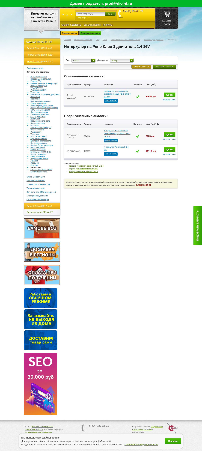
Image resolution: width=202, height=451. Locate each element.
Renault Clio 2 (34, 55)
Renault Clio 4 (34, 206)
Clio (97, 40)
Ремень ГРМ (36, 81)
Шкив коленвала (37, 156)
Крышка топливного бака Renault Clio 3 (86, 166)
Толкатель (34, 134)
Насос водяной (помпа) (40, 79)
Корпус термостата (38, 172)
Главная (67, 40)
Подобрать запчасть (90, 33)
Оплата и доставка (71, 25)
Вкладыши (35, 119)
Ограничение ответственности (38, 432)
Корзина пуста (166, 17)
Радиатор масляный (39, 158)
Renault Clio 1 (34, 48)
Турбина (34, 161)
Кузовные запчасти (36, 177)
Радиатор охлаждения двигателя (44, 94)
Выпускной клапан (38, 77)
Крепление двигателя (39, 114)
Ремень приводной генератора (43, 83)
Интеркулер (35, 167)
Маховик (34, 165)
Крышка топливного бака (41, 169)
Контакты (107, 25)
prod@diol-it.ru (118, 3)
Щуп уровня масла (38, 139)
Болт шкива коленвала (40, 101)
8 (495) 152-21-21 (133, 11)
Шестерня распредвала (40, 141)
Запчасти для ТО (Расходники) (41, 192)
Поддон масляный (38, 136)
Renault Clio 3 (34, 61)
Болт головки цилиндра (40, 127)
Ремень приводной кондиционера (38, 86)
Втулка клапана (37, 130)
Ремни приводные (38, 103)
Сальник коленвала (39, 112)
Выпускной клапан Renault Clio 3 (83, 172)
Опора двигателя (37, 116)
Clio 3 (105, 40)
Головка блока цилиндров (41, 145)
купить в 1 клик (169, 99)
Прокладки (35, 99)
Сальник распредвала (40, 110)
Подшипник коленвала (40, 121)
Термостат (35, 92)
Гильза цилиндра (38, 154)
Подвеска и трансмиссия (38, 184)
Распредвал (35, 132)
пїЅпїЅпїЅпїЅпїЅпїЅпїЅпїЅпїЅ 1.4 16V (125, 40)
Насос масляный (37, 147)
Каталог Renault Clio (39, 42)
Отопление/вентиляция (38, 199)
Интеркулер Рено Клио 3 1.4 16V (116, 148)
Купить (169, 95)
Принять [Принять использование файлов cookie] (173, 441)
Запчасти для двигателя (38, 72)
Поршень (34, 125)
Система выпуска (35, 68)
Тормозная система (36, 188)
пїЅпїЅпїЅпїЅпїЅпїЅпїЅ (83, 40)
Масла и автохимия (36, 180)
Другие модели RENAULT (40, 212)
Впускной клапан (37, 123)
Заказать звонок (69, 33)
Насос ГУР (35, 97)
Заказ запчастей (92, 25)
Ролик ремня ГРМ (38, 90)
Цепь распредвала (38, 143)
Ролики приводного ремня (41, 105)
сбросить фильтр (141, 67)
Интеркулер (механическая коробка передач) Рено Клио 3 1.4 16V (117, 94)
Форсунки (34, 163)
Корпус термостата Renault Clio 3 (83, 169)
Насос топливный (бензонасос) (44, 108)
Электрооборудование (37, 196)
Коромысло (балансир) (40, 152)
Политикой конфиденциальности (141, 444)
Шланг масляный (37, 150)
